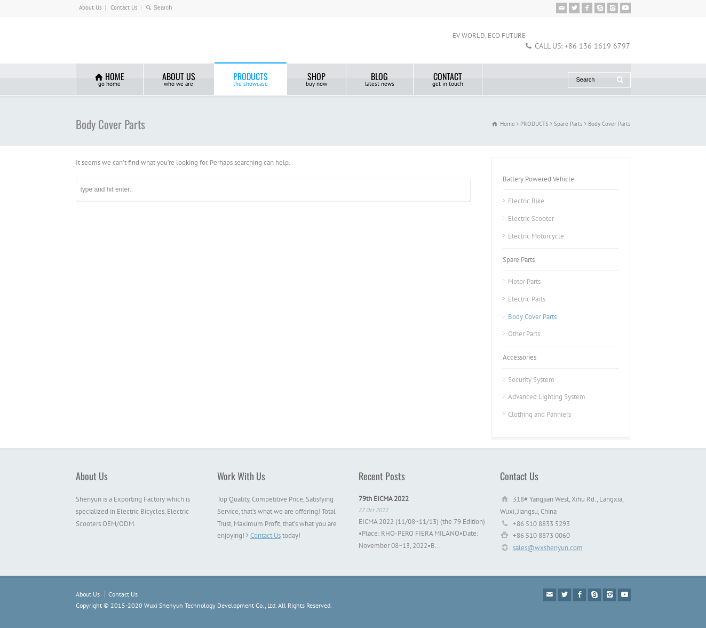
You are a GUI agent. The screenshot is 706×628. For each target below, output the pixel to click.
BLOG (379, 79)
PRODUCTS (250, 79)
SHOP (316, 79)
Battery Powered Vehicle (538, 179)
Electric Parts (526, 299)
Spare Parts (519, 259)
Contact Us (124, 7)
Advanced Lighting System (546, 396)
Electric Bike (526, 200)
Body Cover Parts (532, 316)
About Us (90, 7)
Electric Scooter (531, 218)
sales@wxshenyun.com (548, 547)
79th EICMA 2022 (384, 498)
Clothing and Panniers (539, 414)
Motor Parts (524, 281)
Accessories (519, 357)
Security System (531, 379)
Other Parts (524, 333)
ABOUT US (178, 79)
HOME (109, 79)
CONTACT (447, 79)
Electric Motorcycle (536, 236)
